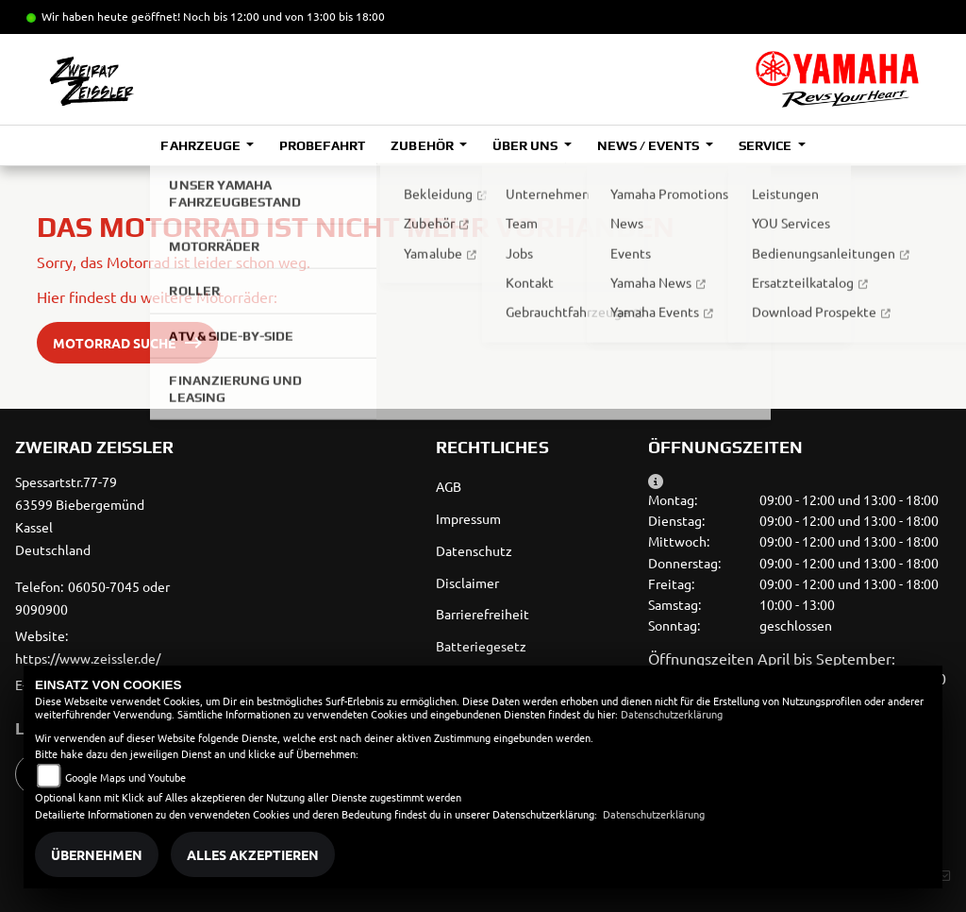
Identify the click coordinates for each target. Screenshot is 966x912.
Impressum (468, 518)
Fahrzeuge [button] (201, 145)
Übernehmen (96, 854)
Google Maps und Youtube (125, 777)
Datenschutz (474, 550)
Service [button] (766, 145)
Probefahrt (322, 145)
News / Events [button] (649, 145)
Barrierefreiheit (482, 613)
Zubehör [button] (423, 145)
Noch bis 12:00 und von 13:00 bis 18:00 (284, 16)
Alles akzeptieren (253, 854)
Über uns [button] (526, 145)
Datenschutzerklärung (672, 713)
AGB (448, 486)
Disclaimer (467, 582)
